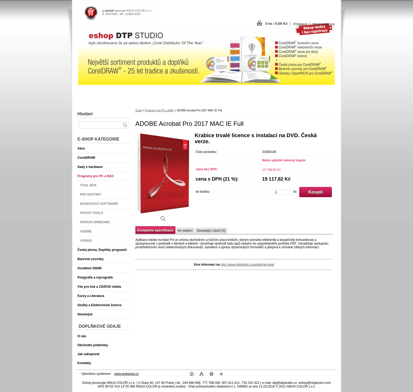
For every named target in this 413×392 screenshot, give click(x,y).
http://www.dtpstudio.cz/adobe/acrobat (247, 264)
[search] (124, 125)
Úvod (138, 110)
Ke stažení (185, 230)
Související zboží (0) (211, 230)
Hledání (85, 114)
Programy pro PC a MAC (159, 110)
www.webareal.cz (126, 374)
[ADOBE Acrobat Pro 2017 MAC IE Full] (163, 179)
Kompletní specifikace (155, 230)
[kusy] (282, 192)
